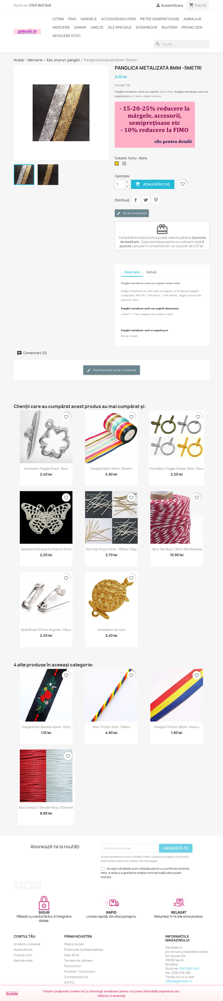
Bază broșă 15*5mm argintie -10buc (46, 630)
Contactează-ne (76, 977)
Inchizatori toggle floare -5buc (46, 469)
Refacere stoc (67, 35)
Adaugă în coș (152, 184)
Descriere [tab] (132, 272)
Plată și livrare (74, 944)
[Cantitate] (120, 184)
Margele (89, 19)
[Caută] (181, 44)
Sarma (80, 27)
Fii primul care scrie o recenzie (111, 370)
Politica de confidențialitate (83, 950)
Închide (12, 993)
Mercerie (61, 27)
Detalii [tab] (152, 272)
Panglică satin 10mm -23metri (111, 469)
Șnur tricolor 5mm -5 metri (111, 727)
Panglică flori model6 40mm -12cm (46, 727)
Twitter (27, 885)
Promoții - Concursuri (79, 971)
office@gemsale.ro (178, 981)
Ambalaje (193, 19)
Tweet (146, 200)
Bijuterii (169, 27)
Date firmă (71, 955)
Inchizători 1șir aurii (111, 630)
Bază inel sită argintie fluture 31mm (46, 549)
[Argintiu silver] (125, 164)
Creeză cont (23, 955)
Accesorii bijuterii (118, 19)
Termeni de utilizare (78, 960)
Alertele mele (23, 960)
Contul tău (24, 936)
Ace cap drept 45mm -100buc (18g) (111, 549)
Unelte (97, 27)
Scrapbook (147, 27)
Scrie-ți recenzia (132, 213)
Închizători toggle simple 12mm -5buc (176, 469)
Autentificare (23, 950)
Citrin (58, 19)
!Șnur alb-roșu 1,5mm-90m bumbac (176, 549)
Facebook (18, 885)
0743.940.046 (40, 5)
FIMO (72, 19)
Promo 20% (192, 27)
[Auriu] (117, 164)
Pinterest (156, 200)
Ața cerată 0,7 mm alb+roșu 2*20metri (46, 808)
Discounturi (72, 966)
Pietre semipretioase (159, 19)
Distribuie (135, 200)
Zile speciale (120, 27)
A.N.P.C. (69, 982)
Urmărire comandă (27, 944)
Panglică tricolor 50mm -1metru (176, 727)
